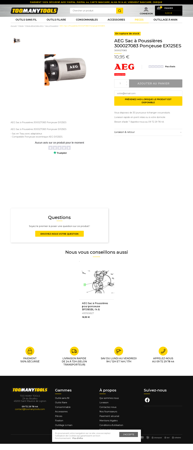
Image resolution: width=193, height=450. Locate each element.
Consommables (87, 25)
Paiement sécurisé (109, 422)
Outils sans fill (62, 404)
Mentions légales (108, 426)
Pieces (139, 25)
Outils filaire (61, 408)
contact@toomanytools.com (30, 415)
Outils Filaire (56, 25)
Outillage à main (165, 25)
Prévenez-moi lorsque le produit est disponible (148, 107)
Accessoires (116, 25)
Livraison (104, 408)
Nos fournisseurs (108, 417)
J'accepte (128, 434)
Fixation (59, 426)
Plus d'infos (77, 438)
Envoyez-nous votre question (59, 240)
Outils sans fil (26, 25)
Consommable (63, 413)
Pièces (58, 422)
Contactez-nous (107, 413)
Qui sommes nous (109, 404)
